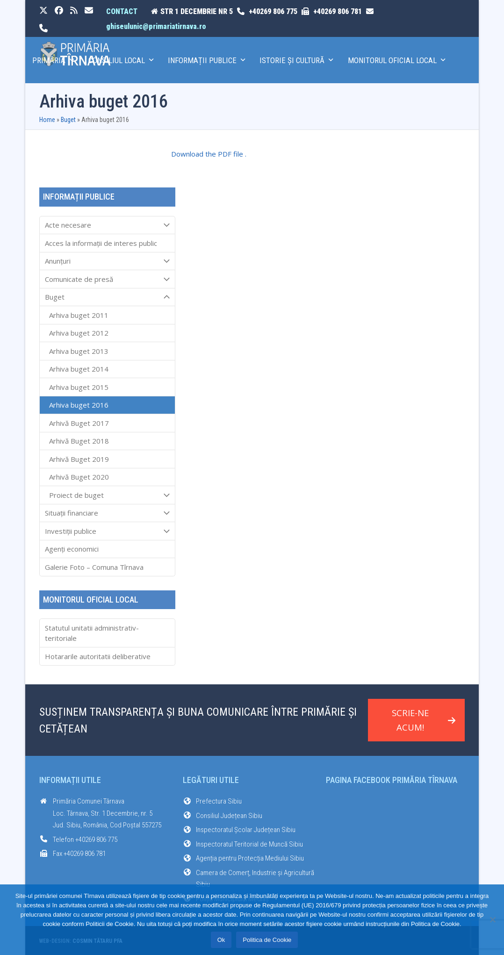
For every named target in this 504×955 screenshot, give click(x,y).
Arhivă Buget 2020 (79, 476)
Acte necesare (107, 225)
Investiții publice (107, 531)
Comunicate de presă (107, 279)
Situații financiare (107, 513)
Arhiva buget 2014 (78, 368)
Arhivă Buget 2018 (79, 440)
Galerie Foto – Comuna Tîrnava (94, 567)
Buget (68, 119)
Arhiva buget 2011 (78, 315)
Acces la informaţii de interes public (101, 243)
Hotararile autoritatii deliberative (98, 656)
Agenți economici (72, 548)
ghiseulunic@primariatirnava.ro (156, 26)
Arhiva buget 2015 (78, 387)
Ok (221, 939)
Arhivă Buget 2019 (79, 459)
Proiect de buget (107, 495)
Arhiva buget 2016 (78, 404)
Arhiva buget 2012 (78, 332)
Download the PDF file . (208, 153)
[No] (492, 919)
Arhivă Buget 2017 (79, 423)
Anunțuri (107, 261)
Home (47, 119)
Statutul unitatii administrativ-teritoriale (92, 633)
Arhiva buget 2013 (78, 351)
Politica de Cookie (267, 939)
